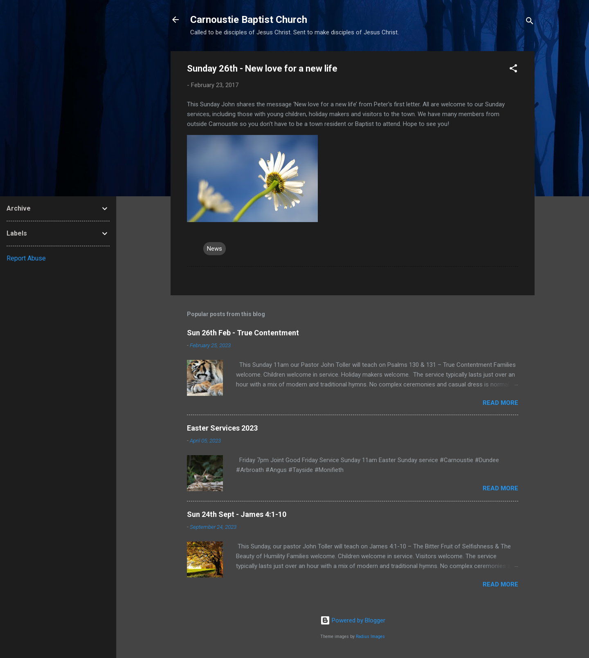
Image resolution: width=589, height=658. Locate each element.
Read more (500, 402)
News (214, 248)
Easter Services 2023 (222, 428)
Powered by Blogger (352, 620)
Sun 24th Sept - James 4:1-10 (236, 514)
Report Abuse (26, 258)
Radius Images (370, 636)
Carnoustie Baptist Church (248, 19)
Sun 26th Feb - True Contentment (243, 332)
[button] (513, 69)
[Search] (530, 22)
